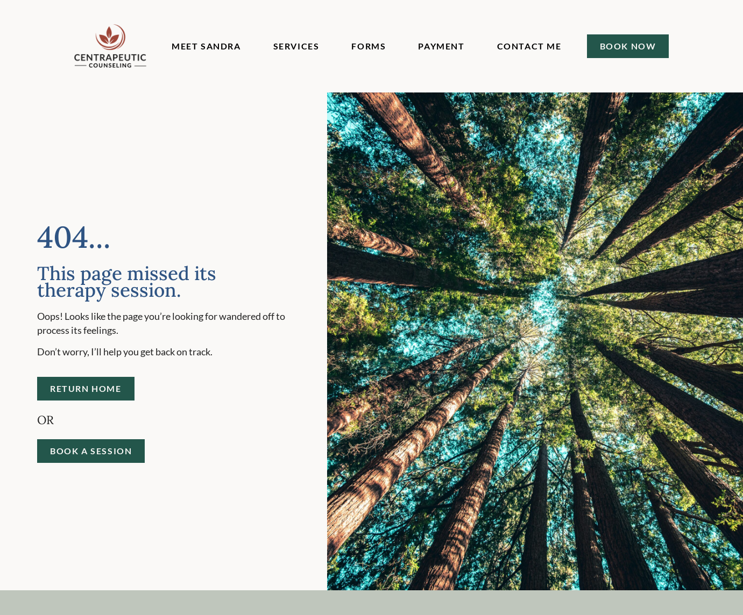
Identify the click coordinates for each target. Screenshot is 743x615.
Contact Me (529, 46)
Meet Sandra (206, 46)
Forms (368, 46)
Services (296, 46)
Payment (441, 46)
